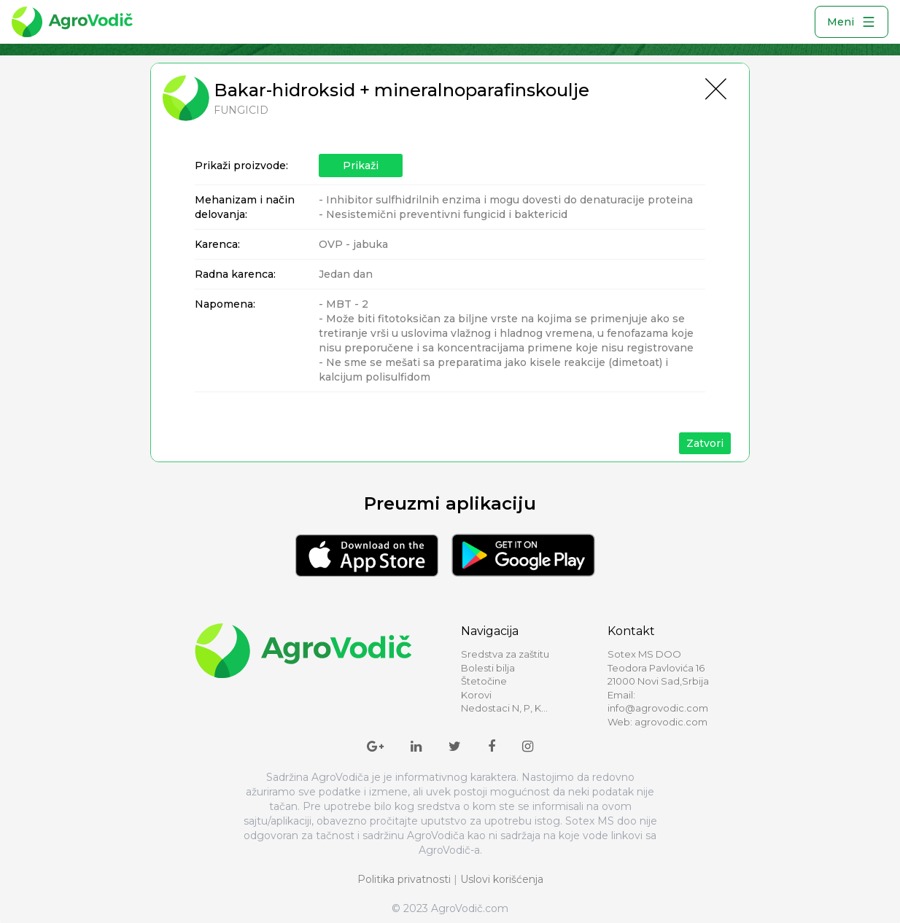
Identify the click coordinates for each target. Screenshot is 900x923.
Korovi (476, 695)
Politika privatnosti (404, 879)
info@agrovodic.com (658, 708)
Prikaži (361, 165)
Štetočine (484, 681)
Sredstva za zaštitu (505, 654)
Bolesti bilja (488, 668)
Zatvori (705, 443)
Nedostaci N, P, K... (504, 708)
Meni (851, 22)
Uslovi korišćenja (501, 879)
